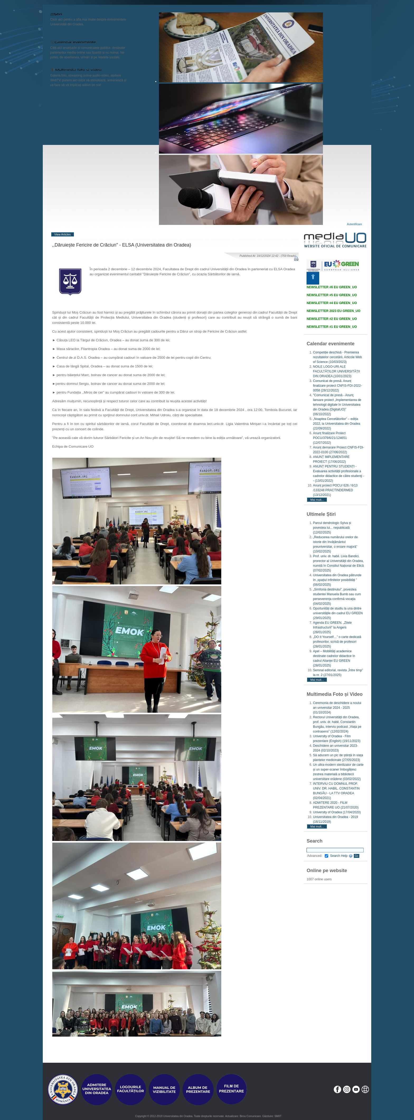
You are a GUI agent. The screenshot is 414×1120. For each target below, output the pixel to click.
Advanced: (317, 856)
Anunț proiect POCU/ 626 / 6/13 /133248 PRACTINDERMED (335, 490)
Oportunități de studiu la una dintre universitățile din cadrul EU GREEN (338, 613)
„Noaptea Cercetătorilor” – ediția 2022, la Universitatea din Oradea (336, 423)
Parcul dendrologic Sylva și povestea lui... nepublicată (332, 527)
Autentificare (354, 224)
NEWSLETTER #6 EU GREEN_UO (332, 287)
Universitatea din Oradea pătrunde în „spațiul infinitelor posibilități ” (337, 580)
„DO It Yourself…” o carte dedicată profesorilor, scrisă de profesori (337, 641)
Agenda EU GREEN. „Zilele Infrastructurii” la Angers (332, 627)
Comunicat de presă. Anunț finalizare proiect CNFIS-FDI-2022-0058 (337, 385)
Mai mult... (317, 499)
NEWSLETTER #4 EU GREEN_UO (332, 303)
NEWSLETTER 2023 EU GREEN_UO (333, 311)
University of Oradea (337, 812)
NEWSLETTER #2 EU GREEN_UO (332, 319)
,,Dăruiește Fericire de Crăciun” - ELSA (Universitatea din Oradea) (121, 245)
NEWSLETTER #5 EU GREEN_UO (332, 295)
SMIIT (277, 1116)
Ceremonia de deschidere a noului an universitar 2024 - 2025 (337, 707)
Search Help (341, 856)
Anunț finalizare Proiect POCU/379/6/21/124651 (330, 438)
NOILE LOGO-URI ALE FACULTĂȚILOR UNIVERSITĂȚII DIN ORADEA (336, 371)
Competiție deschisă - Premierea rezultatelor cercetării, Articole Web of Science (337, 357)
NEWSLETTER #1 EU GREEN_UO (332, 327)
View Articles (62, 234)
